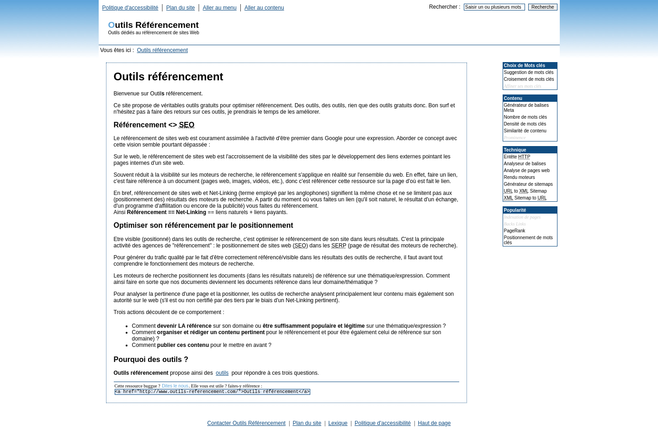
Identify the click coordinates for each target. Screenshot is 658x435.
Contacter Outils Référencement (246, 423)
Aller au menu (220, 8)
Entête (517, 156)
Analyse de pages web (527, 170)
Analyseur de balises (525, 163)
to (525, 191)
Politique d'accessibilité (130, 8)
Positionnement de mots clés (528, 240)
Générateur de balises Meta (526, 108)
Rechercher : (445, 7)
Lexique (338, 423)
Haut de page (434, 423)
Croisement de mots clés (529, 79)
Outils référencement (162, 50)
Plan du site (180, 8)
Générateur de (528, 184)
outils (222, 373)
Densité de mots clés (525, 123)
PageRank (514, 230)
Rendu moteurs (519, 177)
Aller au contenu (264, 8)
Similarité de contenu (525, 130)
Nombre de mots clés (525, 117)
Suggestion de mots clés (529, 72)
